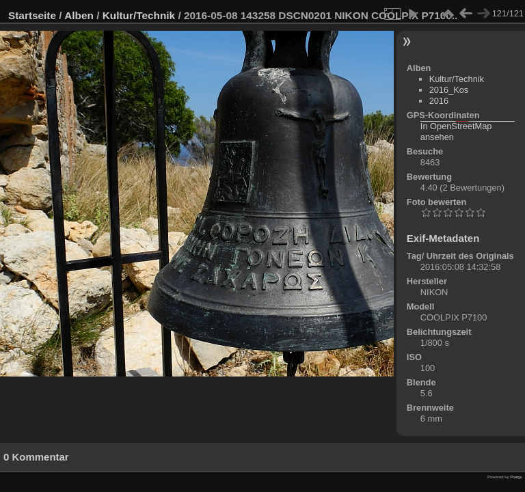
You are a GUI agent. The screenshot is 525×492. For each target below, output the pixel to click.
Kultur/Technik (139, 15)
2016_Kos (449, 90)
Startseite (32, 15)
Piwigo (516, 477)
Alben (79, 15)
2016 (438, 101)
